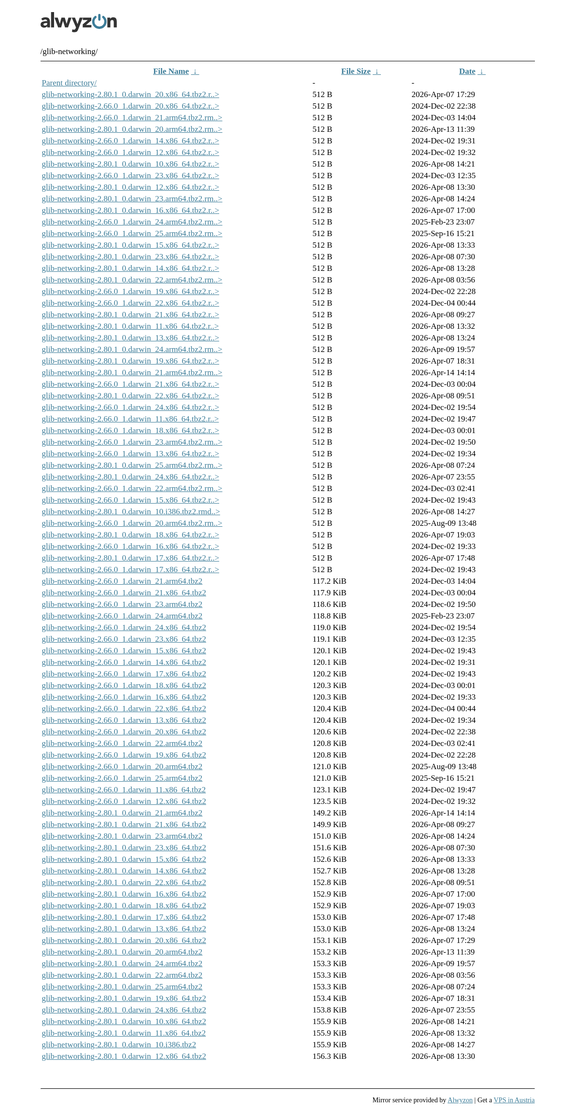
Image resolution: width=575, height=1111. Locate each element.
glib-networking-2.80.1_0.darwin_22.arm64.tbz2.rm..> (132, 279)
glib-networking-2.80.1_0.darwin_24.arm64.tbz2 (122, 963)
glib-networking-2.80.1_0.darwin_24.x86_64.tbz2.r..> (130, 476)
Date (467, 71)
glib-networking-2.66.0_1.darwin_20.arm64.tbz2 (122, 766)
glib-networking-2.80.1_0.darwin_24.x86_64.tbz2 (124, 1009)
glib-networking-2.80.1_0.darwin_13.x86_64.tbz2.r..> (130, 337)
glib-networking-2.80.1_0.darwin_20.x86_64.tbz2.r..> (130, 94)
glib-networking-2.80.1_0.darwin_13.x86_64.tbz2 (124, 928)
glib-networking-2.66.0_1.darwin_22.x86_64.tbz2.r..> (130, 303)
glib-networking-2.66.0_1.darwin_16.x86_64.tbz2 (124, 697)
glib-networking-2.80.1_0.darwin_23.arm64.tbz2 (122, 836)
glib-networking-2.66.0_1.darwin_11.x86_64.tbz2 (124, 789)
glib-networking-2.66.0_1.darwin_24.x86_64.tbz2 (124, 627)
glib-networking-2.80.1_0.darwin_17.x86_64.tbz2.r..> (130, 558)
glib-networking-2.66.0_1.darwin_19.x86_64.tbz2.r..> (130, 291)
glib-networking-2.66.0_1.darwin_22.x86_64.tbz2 (124, 708)
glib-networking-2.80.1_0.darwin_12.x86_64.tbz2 (124, 1056)
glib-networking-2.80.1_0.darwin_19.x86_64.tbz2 (124, 998)
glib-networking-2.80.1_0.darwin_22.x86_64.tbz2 (124, 882)
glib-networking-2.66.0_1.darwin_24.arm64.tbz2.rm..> (132, 221)
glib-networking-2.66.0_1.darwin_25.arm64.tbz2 (122, 778)
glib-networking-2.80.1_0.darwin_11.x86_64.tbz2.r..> (130, 326)
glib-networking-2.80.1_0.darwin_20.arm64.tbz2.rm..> (132, 129)
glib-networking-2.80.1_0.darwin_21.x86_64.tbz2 (124, 824)
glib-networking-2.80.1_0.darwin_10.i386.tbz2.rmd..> (131, 511)
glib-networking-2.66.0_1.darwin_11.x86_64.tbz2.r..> (130, 418)
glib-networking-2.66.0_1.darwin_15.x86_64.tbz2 (124, 650)
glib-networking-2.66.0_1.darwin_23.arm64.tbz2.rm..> (132, 442)
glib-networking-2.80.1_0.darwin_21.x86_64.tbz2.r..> (130, 314)
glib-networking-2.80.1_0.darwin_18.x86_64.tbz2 (124, 905)
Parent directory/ (69, 82)
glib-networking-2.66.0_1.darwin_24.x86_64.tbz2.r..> (130, 407)
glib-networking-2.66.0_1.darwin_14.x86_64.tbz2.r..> (130, 140)
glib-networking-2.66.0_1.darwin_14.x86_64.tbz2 (124, 662)
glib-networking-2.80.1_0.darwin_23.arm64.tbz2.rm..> (132, 198)
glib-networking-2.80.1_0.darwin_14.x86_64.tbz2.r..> (130, 268)
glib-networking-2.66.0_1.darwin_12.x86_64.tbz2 (124, 801)
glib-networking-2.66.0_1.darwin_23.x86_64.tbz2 (124, 639)
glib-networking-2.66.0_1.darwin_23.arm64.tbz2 (122, 604)
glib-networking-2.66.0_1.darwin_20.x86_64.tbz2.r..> (130, 106)
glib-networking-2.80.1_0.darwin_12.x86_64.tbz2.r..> (130, 187)
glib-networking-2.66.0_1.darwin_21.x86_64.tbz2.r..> (130, 384)
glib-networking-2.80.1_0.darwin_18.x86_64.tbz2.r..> (130, 534)
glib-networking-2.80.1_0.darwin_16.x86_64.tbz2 (124, 894)
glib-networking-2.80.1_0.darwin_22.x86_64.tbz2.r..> (130, 395)
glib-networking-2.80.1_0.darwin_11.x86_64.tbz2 (124, 1033)
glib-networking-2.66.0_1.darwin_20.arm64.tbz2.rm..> (132, 523)
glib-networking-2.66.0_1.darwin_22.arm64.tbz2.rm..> (132, 488)
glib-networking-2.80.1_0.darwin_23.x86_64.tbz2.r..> (130, 256)
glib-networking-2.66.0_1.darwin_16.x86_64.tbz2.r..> (130, 546)
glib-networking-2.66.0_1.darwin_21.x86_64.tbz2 (124, 592)
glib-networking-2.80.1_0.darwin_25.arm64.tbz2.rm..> (132, 465)
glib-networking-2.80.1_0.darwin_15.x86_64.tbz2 (124, 859)
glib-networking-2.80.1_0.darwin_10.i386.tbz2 (119, 1044)
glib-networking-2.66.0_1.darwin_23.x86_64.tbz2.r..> (130, 175)
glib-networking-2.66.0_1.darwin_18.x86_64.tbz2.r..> (130, 430)
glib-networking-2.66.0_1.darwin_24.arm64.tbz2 (122, 615)
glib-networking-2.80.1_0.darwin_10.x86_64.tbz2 (124, 1021)
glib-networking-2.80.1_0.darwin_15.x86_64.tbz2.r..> (130, 245)
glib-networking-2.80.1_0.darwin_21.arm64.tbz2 (122, 812)
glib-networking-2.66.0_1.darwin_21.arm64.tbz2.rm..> (132, 117)
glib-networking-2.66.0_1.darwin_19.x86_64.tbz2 (124, 754)
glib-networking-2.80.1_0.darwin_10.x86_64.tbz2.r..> (130, 164)
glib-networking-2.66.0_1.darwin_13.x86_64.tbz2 (124, 720)
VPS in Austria (514, 1100)
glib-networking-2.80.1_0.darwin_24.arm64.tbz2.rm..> (132, 349)
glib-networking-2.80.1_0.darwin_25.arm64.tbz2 (122, 986)
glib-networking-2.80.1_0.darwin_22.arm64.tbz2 (122, 975)
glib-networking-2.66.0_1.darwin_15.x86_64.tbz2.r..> (130, 500)
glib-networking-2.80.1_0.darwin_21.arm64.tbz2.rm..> (132, 372)
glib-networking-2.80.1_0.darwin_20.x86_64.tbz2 (124, 940)
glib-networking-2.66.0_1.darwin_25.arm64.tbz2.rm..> (132, 233)
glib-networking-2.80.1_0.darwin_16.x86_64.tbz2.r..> (130, 210)
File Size (356, 71)
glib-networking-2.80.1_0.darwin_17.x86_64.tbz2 (124, 917)
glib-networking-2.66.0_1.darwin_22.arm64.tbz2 (122, 743)
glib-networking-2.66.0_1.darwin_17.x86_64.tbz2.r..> (130, 569)
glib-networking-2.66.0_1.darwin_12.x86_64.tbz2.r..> (130, 152)
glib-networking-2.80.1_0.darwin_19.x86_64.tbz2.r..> (130, 361)
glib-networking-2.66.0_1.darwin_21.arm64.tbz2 (122, 581)
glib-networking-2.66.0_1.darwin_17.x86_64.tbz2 (124, 673)
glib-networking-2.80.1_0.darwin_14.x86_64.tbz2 (124, 870)
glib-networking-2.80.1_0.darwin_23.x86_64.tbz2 (124, 847)
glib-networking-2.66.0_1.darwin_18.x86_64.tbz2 (124, 685)
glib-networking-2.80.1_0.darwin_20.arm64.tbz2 (122, 951)
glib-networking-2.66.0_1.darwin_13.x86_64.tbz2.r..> (130, 453)
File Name (171, 71)
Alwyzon (460, 1100)
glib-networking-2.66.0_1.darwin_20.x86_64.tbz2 (124, 731)
